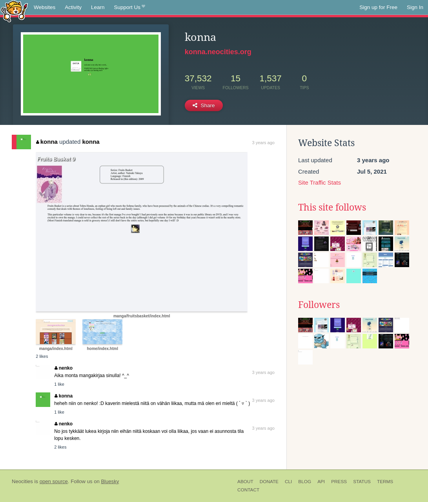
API (321, 481)
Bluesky (110, 481)
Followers (319, 305)
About (245, 481)
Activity (73, 7)
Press (339, 481)
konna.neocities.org (218, 52)
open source (54, 481)
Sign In (415, 7)
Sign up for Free (378, 7)
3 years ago (263, 142)
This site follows (332, 207)
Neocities (22, 481)
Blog (304, 481)
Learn (98, 7)
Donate (269, 481)
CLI (288, 481)
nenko (64, 368)
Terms (385, 481)
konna (47, 141)
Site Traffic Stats (319, 182)
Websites (44, 7)
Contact (248, 490)
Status (362, 481)
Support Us (129, 7)
